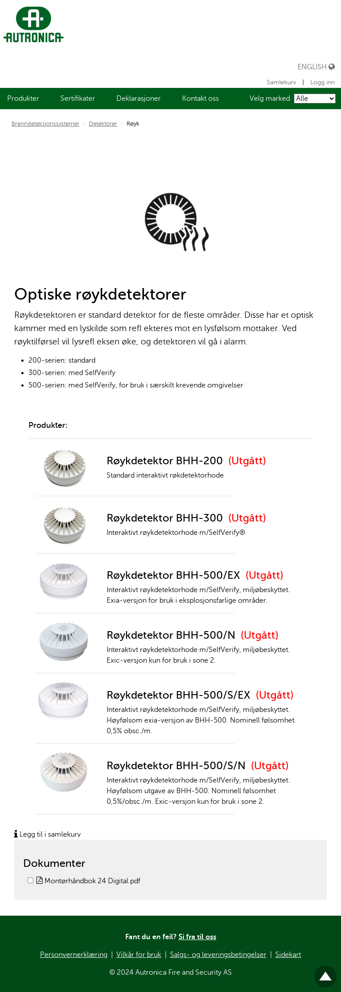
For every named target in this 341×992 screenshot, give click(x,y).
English (316, 67)
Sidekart (288, 955)
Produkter (23, 99)
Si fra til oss (197, 937)
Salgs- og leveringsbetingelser (218, 955)
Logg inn (322, 82)
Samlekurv (282, 82)
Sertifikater (77, 99)
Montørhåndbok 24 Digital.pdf (88, 881)
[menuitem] (23, 98)
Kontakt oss (200, 99)
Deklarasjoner (138, 99)
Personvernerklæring (73, 955)
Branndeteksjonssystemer (45, 124)
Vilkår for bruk (138, 955)
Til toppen (325, 972)
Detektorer (103, 124)
